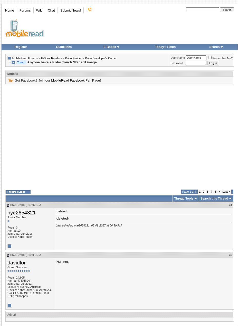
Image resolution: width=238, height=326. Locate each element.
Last (226, 191)
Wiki (39, 10)
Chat (51, 10)
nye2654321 (21, 212)
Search (216, 47)
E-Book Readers (51, 58)
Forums (25, 10)
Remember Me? (220, 58)
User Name (178, 57)
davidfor (16, 262)
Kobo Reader (73, 58)
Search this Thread (214, 198)
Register (21, 47)
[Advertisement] (48, 137)
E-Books (111, 47)
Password (177, 63)
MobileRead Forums (25, 58)
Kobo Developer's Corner (101, 58)
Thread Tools (183, 198)
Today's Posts (165, 47)
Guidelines (64, 47)
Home (9, 10)
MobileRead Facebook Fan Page (75, 80)
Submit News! (70, 10)
